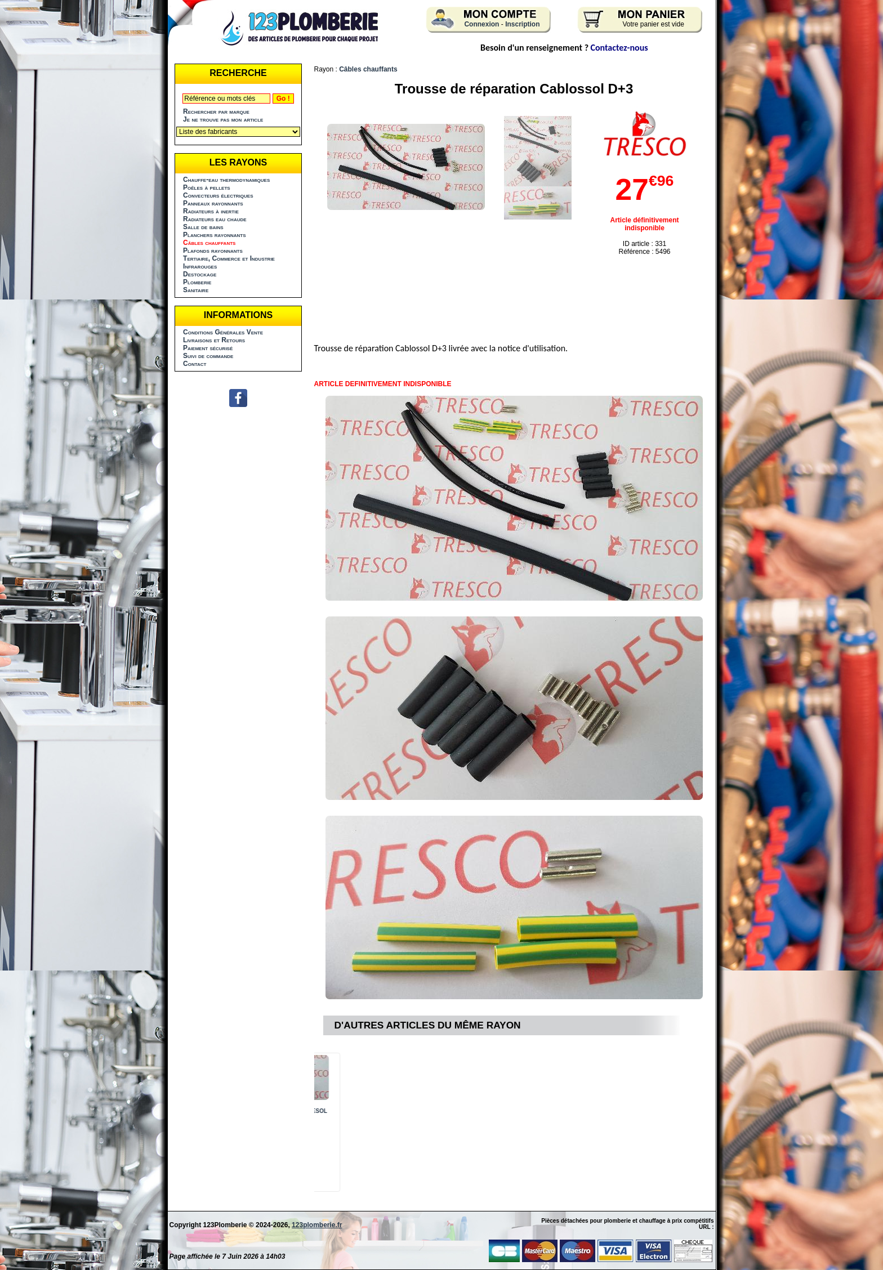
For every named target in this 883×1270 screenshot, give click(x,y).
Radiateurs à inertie (211, 211)
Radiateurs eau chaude (215, 219)
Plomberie (197, 282)
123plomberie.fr (317, 1225)
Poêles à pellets (206, 187)
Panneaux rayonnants (213, 203)
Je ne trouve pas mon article (223, 119)
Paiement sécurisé (208, 348)
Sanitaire (195, 290)
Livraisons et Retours (214, 340)
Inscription (522, 24)
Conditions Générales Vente (223, 332)
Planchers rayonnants (214, 235)
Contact (194, 364)
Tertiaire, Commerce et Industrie (229, 258)
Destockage (199, 274)
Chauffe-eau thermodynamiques (226, 180)
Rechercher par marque (216, 111)
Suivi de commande (208, 356)
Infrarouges (200, 266)
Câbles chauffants (368, 69)
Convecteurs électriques (218, 195)
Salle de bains (203, 227)
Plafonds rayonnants (213, 250)
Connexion (481, 24)
